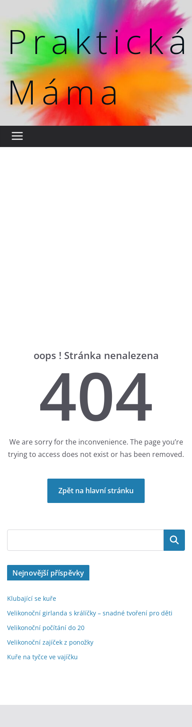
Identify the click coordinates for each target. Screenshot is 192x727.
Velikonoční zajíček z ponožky (50, 642)
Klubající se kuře (31, 598)
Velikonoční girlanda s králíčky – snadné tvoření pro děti (90, 613)
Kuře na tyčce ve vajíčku (42, 657)
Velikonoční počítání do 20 (45, 627)
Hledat (174, 540)
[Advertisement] (83, 261)
